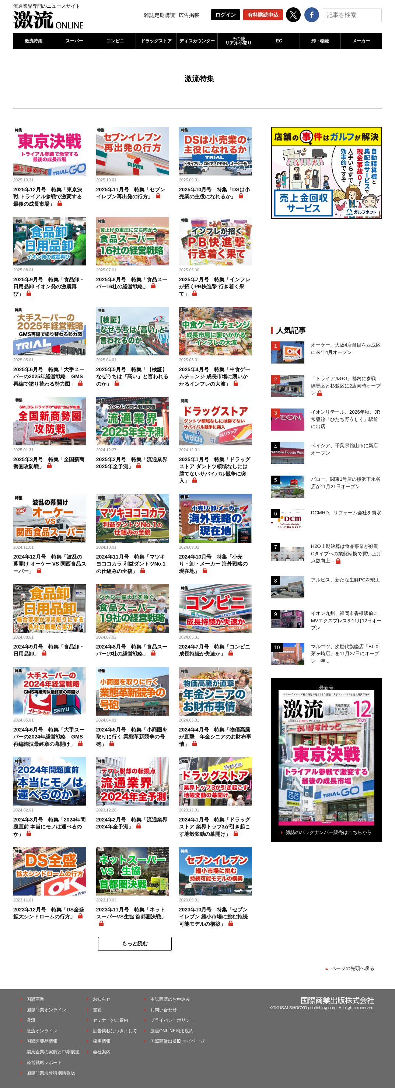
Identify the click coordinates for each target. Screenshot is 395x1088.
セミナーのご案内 (110, 1020)
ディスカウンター (197, 41)
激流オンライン (42, 1031)
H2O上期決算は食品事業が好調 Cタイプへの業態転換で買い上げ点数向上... (346, 553)
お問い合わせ (163, 1010)
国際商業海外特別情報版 (51, 1073)
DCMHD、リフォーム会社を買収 (346, 512)
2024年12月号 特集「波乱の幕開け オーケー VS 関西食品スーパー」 (49, 564)
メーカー (361, 41)
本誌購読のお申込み (170, 999)
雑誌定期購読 (159, 15)
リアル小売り (238, 41)
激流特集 (33, 41)
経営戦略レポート (44, 1062)
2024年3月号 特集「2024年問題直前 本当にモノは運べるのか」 (49, 827)
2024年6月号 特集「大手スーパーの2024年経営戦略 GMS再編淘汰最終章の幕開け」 (48, 737)
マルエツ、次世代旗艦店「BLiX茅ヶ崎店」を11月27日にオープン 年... (345, 654)
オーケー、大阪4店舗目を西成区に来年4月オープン (346, 348)
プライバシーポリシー (172, 1020)
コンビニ (115, 41)
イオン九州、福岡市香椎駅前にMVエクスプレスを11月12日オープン (346, 620)
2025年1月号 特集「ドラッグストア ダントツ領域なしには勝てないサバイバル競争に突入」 (214, 470)
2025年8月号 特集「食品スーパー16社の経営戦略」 (131, 283)
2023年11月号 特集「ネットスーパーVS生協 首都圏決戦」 (131, 913)
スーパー (74, 41)
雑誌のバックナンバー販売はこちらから (329, 832)
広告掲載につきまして (115, 1031)
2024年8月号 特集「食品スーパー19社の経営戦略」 (131, 650)
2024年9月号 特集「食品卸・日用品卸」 (48, 650)
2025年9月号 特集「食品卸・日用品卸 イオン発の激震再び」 (48, 287)
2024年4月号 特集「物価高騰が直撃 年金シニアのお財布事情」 (215, 737)
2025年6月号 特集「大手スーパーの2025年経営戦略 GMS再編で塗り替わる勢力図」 (48, 376)
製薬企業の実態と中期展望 (53, 1052)
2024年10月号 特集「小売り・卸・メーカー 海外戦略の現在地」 (213, 564)
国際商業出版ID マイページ (177, 1041)
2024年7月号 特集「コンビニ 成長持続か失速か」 (215, 650)
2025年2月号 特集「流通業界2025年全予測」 (131, 463)
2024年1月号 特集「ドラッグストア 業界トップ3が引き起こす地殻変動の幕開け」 (215, 827)
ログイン (225, 15)
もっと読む (135, 943)
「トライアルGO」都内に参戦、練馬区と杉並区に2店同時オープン (346, 386)
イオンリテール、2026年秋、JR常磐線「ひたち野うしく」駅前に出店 (345, 419)
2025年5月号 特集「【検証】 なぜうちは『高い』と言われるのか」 (132, 376)
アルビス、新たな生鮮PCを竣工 (345, 580)
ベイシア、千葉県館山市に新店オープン (344, 449)
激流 (31, 1020)
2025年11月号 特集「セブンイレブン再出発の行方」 (130, 193)
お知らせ (102, 999)
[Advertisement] (326, 272)
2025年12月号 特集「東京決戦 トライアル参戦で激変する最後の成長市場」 (47, 197)
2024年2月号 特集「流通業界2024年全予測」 (131, 823)
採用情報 (102, 1041)
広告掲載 (189, 15)
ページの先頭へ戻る (352, 968)
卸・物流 (320, 41)
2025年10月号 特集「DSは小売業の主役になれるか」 (214, 193)
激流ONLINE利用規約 (171, 1031)
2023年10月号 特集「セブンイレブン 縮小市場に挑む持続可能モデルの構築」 (213, 917)
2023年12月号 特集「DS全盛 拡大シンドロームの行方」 (48, 913)
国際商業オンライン (46, 1010)
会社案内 (102, 1052)
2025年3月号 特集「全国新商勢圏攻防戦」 (48, 463)
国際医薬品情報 (42, 1041)
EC (279, 41)
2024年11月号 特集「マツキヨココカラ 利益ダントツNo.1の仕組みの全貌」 (130, 564)
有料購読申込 (263, 15)
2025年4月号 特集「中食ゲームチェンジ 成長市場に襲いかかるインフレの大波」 (214, 376)
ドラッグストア (156, 41)
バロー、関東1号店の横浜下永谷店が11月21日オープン (346, 482)
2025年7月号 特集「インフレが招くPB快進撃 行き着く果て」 (214, 287)
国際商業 (35, 999)
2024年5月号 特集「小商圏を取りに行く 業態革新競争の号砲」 (131, 737)
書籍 (97, 1010)
